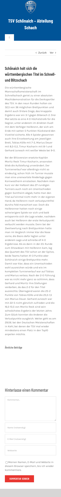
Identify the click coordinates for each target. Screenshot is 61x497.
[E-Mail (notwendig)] (30, 439)
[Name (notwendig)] (30, 427)
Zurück (42, 52)
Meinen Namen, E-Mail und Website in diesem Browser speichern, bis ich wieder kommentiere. (29, 466)
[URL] (30, 450)
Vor (52, 52)
